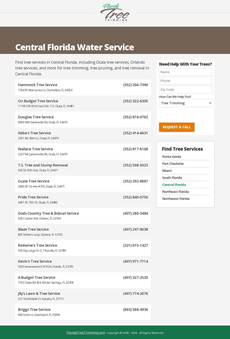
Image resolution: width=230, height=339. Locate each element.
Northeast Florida (175, 191)
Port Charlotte (173, 163)
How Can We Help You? (175, 96)
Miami (167, 170)
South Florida (172, 177)
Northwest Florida (176, 198)
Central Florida (174, 184)
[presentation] (182, 115)
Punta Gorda (171, 156)
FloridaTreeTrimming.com (85, 332)
